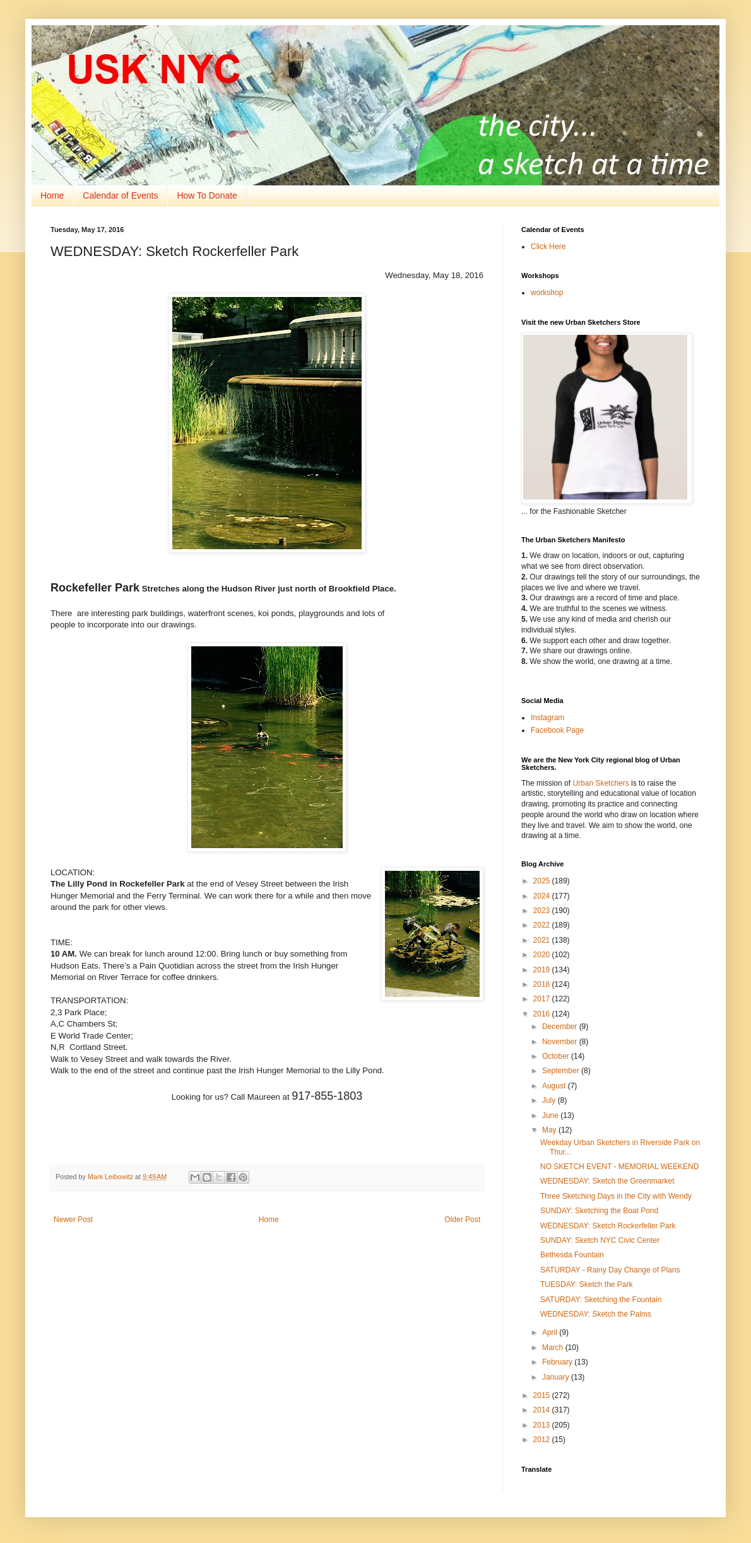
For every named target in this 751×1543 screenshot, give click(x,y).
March (553, 1347)
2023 (542, 910)
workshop (547, 292)
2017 (542, 998)
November (560, 1041)
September (561, 1070)
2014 (542, 1410)
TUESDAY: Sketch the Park (586, 1284)
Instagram (547, 717)
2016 (542, 1014)
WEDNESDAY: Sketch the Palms (595, 1314)
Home (52, 195)
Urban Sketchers (600, 783)
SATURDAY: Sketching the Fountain (600, 1299)
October (556, 1056)
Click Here (548, 246)
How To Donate (207, 195)
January (556, 1377)
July (550, 1100)
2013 (542, 1425)
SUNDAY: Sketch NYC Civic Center (599, 1240)
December (560, 1026)
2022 (542, 925)
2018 (542, 984)
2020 (542, 954)
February (558, 1362)
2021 (542, 940)
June (551, 1115)
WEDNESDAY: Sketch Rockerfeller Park (608, 1225)
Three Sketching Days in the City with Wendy (616, 1196)
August (555, 1085)
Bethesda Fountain (572, 1254)
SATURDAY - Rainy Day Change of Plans (610, 1270)
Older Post (462, 1219)
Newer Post (73, 1219)
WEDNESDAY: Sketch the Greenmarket (607, 1181)
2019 (542, 969)
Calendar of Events (120, 195)
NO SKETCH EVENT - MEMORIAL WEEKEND (619, 1166)
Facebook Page (557, 730)
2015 (542, 1395)
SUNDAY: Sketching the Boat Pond (599, 1210)
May (550, 1130)
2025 (542, 880)
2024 (542, 896)
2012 (542, 1439)
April (550, 1332)
